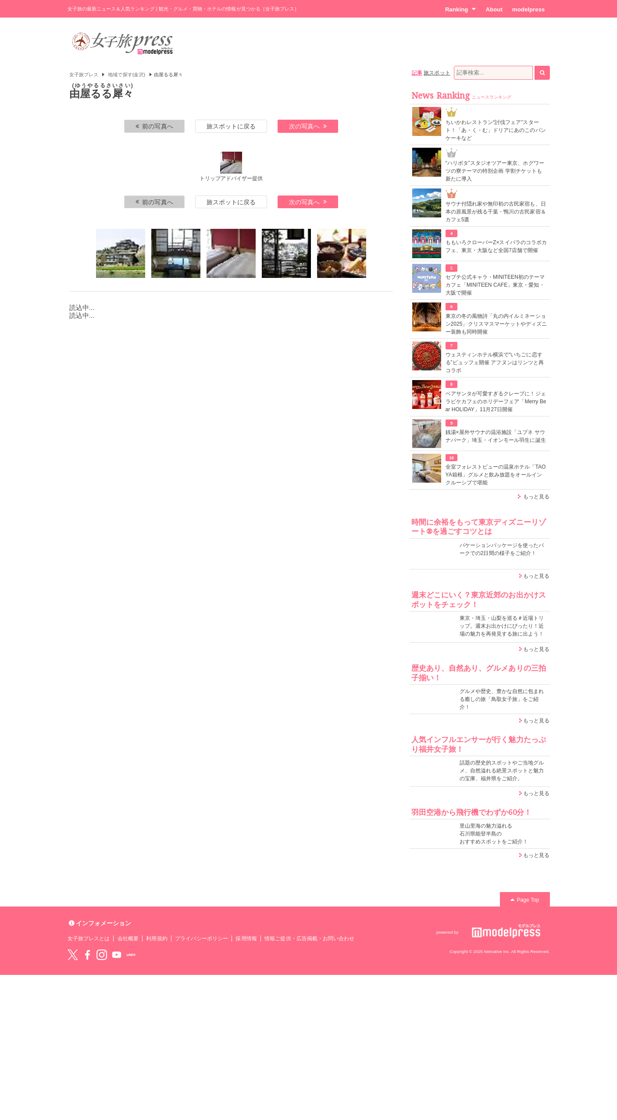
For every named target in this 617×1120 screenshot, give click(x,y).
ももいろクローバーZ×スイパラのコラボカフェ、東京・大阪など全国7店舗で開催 (496, 246)
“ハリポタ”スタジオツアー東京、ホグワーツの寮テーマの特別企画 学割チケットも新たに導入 (495, 171)
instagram (101, 954)
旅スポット (437, 73)
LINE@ (131, 954)
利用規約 (156, 938)
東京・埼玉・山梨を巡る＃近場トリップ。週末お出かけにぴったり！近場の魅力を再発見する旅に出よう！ (502, 626)
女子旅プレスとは (89, 938)
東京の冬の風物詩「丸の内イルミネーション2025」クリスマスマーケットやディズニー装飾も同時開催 (496, 324)
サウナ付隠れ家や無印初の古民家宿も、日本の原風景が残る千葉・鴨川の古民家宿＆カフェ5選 (496, 212)
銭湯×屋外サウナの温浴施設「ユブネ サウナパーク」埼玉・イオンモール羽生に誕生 (496, 436)
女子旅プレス (83, 74)
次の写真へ (308, 126)
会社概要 (128, 938)
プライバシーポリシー (201, 938)
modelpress (528, 9)
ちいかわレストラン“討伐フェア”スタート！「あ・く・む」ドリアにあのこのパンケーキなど (496, 130)
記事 (417, 73)
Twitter (73, 954)
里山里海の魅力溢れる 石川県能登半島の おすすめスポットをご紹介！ (494, 834)
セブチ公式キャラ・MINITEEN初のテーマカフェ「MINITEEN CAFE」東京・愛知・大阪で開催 (495, 285)
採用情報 (246, 938)
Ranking (460, 9)
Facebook (87, 954)
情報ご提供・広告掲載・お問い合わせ (309, 938)
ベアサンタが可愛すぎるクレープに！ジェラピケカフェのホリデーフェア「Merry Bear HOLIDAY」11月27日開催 (496, 401)
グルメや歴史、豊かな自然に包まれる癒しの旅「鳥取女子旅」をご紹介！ (502, 699)
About (493, 9)
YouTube (116, 954)
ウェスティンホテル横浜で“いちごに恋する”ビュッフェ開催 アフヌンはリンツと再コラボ (495, 362)
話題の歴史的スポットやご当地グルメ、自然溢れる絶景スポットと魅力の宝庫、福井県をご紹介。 (502, 771)
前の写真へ (154, 126)
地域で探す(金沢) (126, 74)
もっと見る (536, 497)
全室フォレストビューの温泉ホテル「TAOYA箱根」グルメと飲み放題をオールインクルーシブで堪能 (496, 475)
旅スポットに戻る (231, 126)
